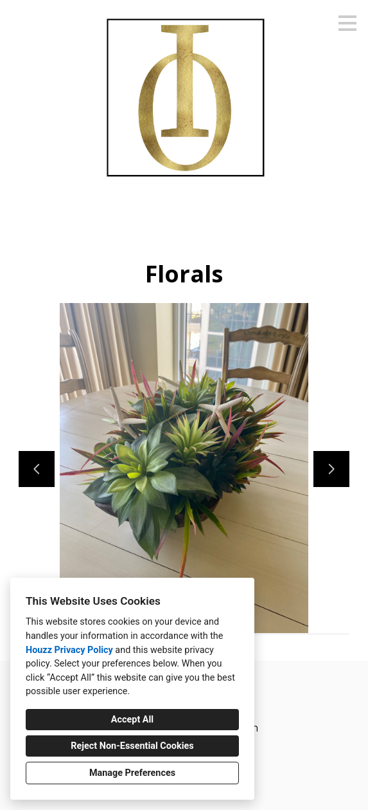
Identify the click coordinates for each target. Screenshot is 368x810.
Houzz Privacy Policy (69, 650)
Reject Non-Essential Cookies (132, 746)
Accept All (132, 719)
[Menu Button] (347, 23)
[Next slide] (331, 469)
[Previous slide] (37, 469)
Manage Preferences (132, 773)
